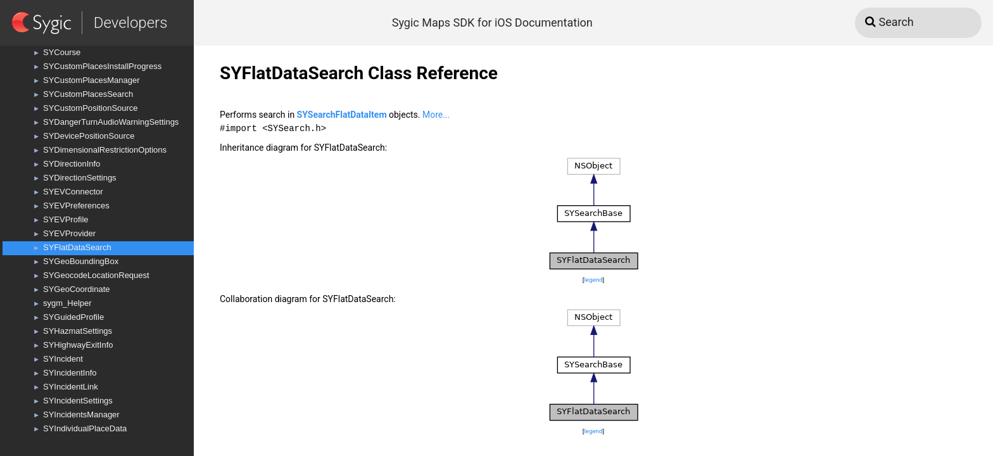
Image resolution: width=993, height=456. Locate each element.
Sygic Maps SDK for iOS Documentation (492, 22)
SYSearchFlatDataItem (342, 115)
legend (593, 279)
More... (436, 115)
